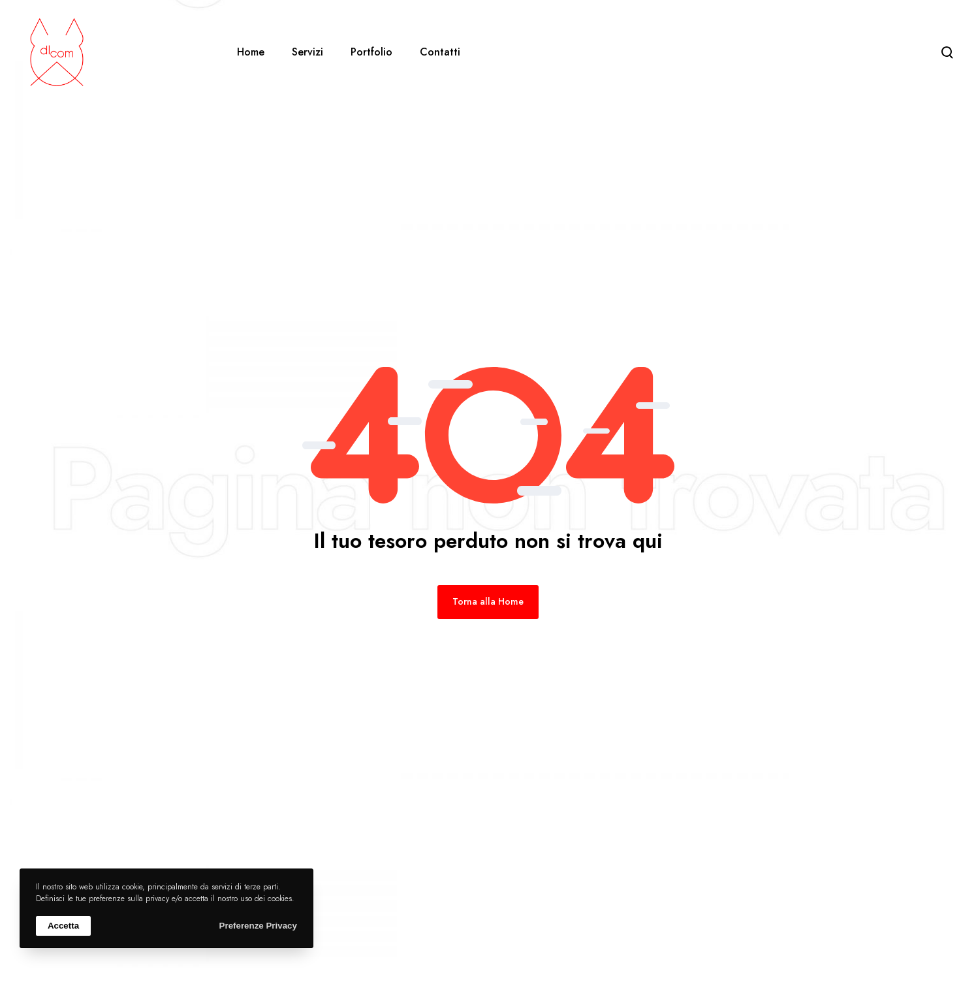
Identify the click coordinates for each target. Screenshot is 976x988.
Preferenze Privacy (258, 926)
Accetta (63, 926)
